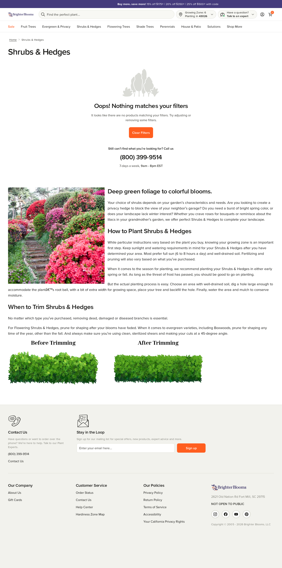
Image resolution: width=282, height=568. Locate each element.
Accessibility (152, 514)
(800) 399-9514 (141, 157)
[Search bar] (106, 14)
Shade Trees (145, 26)
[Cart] (270, 14)
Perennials (167, 26)
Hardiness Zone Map (90, 514)
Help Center (84, 507)
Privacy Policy (153, 492)
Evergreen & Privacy (56, 26)
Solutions (213, 26)
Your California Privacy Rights (164, 521)
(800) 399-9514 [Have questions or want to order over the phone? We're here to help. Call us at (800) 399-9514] (18, 454)
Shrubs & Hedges (89, 26)
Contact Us (16, 461)
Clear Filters (141, 132)
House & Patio (191, 26)
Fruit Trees (28, 26)
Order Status (84, 492)
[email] (126, 448)
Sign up (191, 448)
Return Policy (152, 500)
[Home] (13, 39)
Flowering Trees (118, 26)
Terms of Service (155, 507)
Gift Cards (15, 500)
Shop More (234, 26)
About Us (14, 492)
